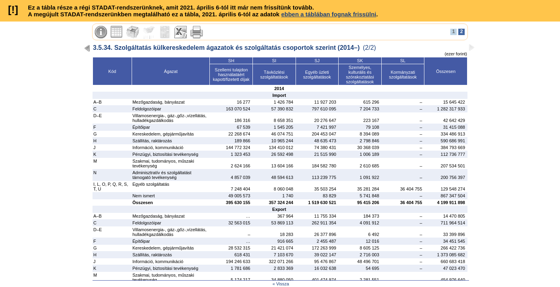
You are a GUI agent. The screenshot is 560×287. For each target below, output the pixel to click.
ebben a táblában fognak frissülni (328, 14)
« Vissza (280, 283)
